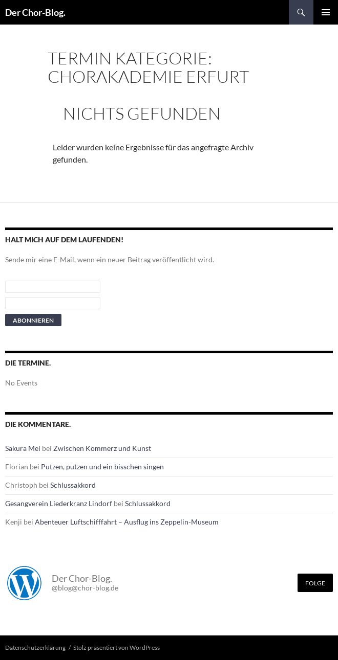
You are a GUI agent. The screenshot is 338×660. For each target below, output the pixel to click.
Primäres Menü (325, 12)
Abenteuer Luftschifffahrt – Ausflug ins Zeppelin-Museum (127, 521)
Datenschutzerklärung (35, 647)
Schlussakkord (73, 485)
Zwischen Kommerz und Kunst (102, 448)
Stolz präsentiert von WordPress (116, 647)
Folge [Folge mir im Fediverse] (315, 583)
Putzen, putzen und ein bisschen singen (102, 466)
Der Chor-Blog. (35, 12)
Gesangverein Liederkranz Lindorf (58, 503)
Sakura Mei (22, 448)
